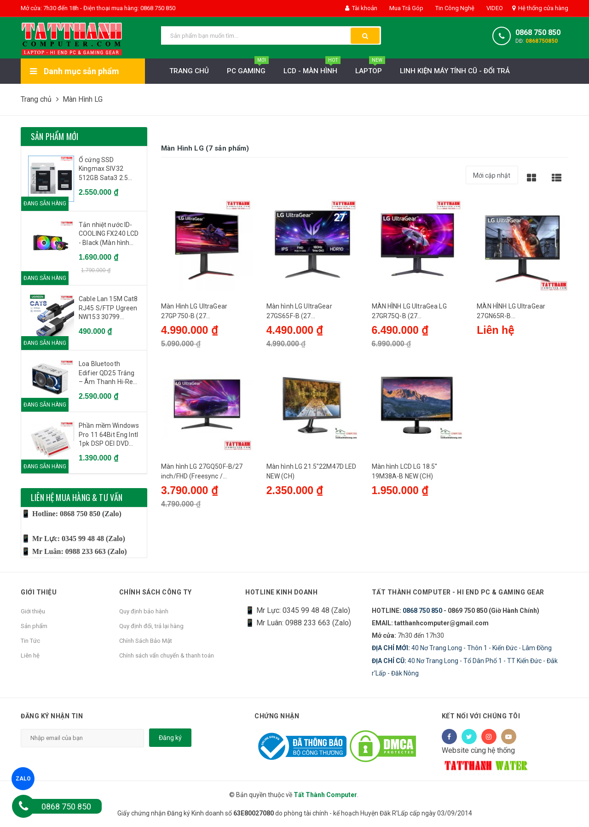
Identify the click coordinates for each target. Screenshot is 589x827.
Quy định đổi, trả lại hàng (151, 626)
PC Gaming (248, 68)
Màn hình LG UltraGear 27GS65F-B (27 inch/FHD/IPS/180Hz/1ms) (306, 313)
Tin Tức (30, 640)
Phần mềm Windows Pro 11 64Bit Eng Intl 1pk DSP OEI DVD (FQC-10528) (109, 435)
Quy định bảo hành (143, 611)
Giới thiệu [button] (39, 592)
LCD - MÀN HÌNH (312, 68)
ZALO (23, 778)
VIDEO (494, 8)
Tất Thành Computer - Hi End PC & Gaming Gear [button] (458, 592)
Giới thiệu (33, 611)
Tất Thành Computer (325, 794)
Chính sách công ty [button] (155, 592)
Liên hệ (30, 655)
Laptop (370, 68)
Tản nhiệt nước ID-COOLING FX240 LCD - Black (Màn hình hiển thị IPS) (109, 234)
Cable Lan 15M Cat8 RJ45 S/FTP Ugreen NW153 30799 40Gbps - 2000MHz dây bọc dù (108, 308)
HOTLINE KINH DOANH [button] (281, 592)
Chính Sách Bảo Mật (145, 640)
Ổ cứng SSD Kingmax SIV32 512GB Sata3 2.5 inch (103, 169)
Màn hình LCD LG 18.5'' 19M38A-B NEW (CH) (405, 475)
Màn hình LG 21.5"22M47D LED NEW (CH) (311, 475)
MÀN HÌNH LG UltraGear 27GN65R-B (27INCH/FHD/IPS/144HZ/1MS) (522, 313)
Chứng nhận (276, 716)
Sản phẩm (34, 626)
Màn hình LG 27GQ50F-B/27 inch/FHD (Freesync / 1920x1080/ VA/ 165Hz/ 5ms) (205, 476)
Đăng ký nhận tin (52, 716)
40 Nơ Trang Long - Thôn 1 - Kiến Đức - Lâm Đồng (462, 648)
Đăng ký (170, 737)
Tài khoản (361, 8)
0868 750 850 (537, 32)
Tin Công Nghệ (454, 8)
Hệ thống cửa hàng (540, 8)
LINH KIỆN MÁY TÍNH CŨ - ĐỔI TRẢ (455, 71)
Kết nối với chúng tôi (481, 716)
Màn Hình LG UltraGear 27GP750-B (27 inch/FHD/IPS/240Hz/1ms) (201, 313)
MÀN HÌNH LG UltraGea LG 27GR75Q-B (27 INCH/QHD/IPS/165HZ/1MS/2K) (416, 313)
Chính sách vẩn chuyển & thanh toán (166, 655)
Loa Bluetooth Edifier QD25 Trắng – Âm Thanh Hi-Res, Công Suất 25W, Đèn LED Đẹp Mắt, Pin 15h (109, 373)
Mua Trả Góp (405, 8)
